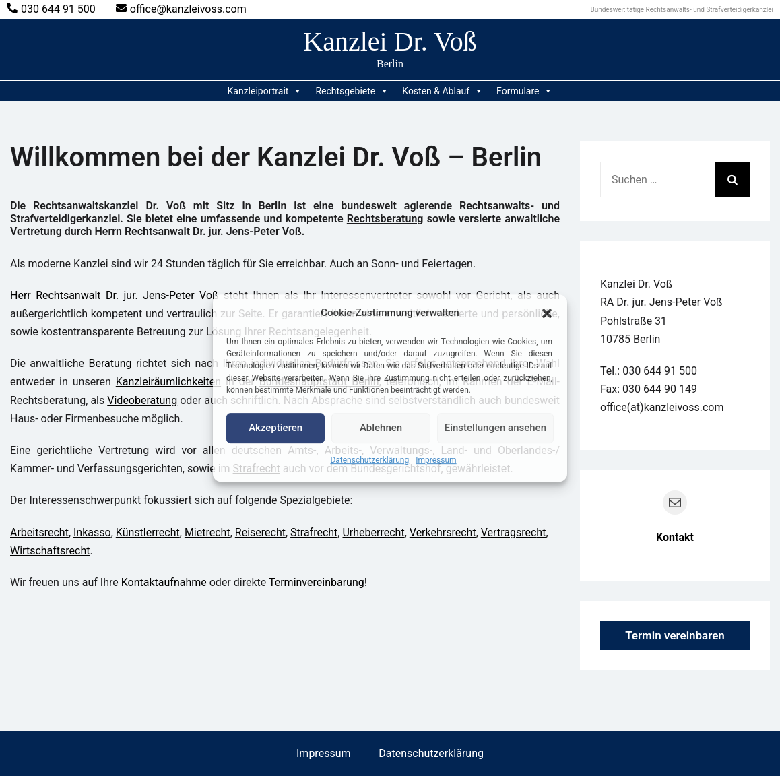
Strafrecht (313, 532)
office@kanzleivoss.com (181, 9)
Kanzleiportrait (265, 91)
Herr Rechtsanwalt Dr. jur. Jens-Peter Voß (114, 295)
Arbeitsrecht (39, 532)
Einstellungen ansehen (495, 428)
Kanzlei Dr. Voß (389, 41)
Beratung (109, 363)
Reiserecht (260, 532)
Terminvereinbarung (316, 582)
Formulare (524, 91)
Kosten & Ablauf (442, 91)
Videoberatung (142, 400)
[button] (547, 313)
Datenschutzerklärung (369, 460)
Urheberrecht (373, 532)
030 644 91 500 (51, 9)
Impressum (436, 460)
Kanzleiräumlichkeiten (168, 381)
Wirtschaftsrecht (50, 550)
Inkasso (92, 532)
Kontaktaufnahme (164, 582)
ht (541, 532)
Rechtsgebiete (352, 91)
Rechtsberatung (385, 218)
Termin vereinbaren (675, 635)
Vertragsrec (509, 532)
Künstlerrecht (148, 532)
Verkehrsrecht (443, 532)
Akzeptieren (275, 428)
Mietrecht (207, 532)
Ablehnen (381, 428)
